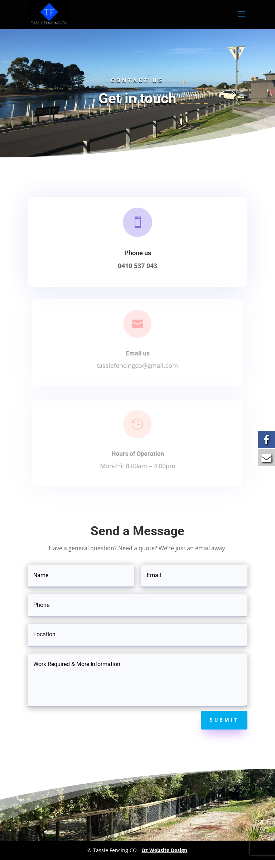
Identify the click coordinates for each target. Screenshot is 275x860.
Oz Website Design (164, 850)
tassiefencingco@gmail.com (137, 364)
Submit (224, 720)
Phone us (137, 253)
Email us (137, 352)
